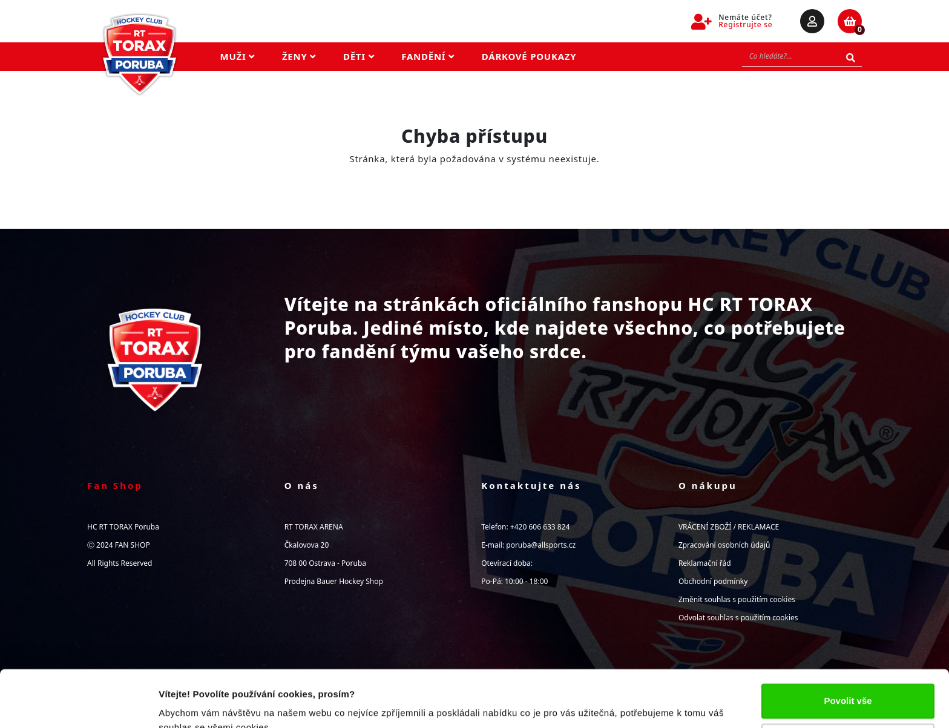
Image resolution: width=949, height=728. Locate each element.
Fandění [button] (428, 56)
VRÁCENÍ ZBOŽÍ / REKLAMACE (728, 527)
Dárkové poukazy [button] (529, 56)
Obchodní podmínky (712, 581)
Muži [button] (237, 56)
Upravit (849, 683)
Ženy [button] (299, 56)
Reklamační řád (704, 563)
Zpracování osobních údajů (724, 545)
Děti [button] (358, 56)
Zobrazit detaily (192, 704)
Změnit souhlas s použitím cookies (736, 599)
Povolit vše (848, 644)
